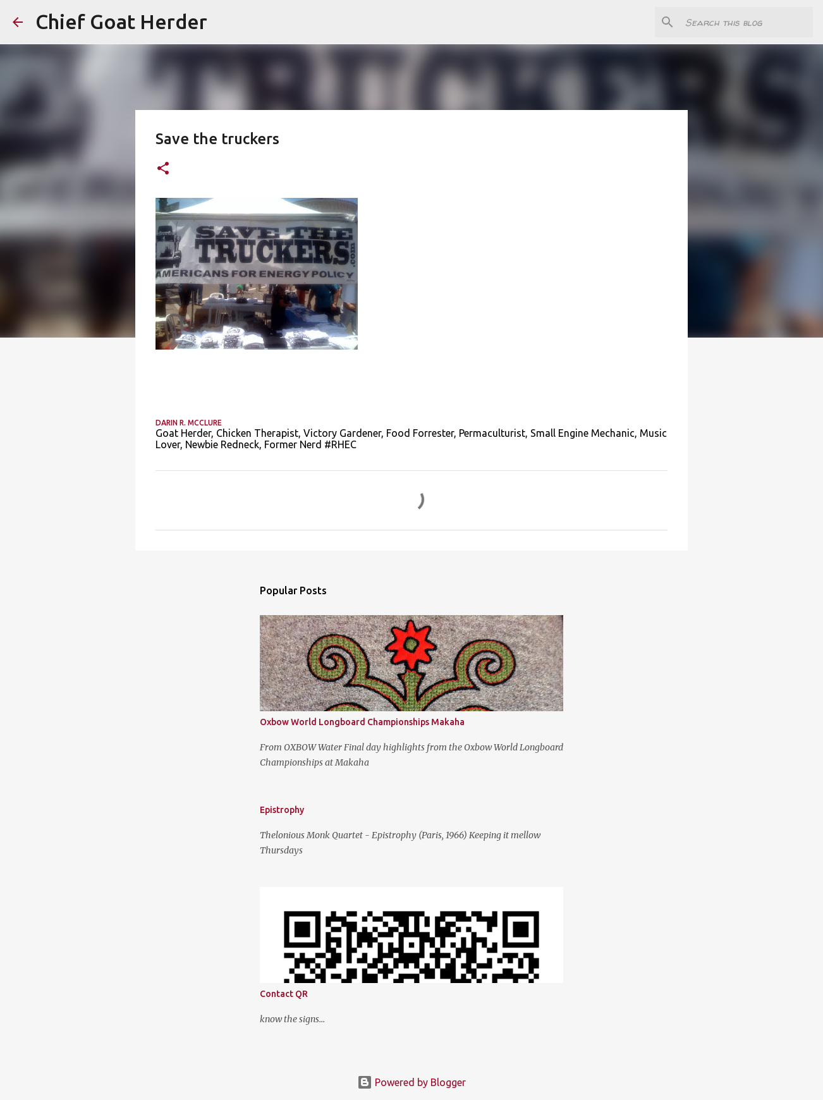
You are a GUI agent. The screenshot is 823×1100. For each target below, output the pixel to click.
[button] (163, 169)
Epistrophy (282, 810)
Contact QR (284, 994)
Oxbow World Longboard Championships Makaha (362, 722)
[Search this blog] (746, 22)
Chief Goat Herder (121, 21)
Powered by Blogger (411, 1082)
